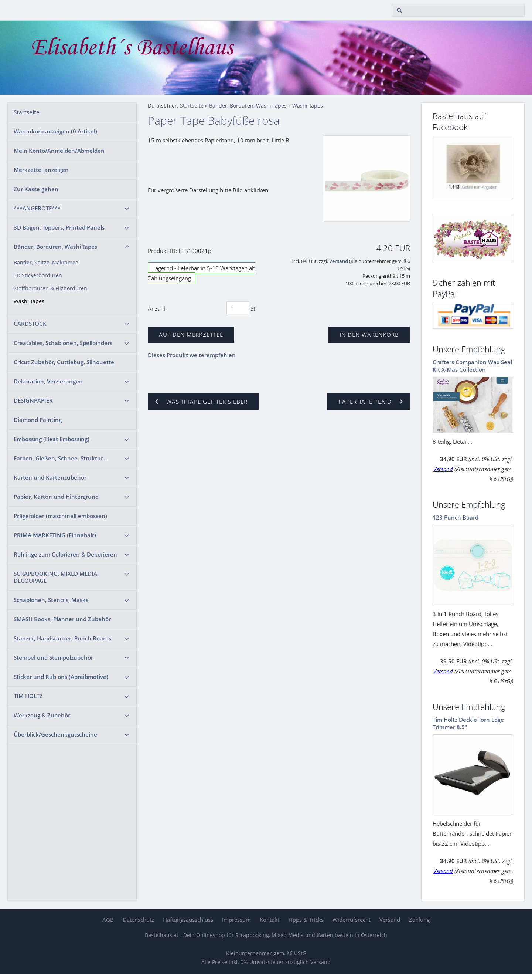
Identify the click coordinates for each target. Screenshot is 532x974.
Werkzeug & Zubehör (42, 715)
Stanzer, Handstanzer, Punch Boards (62, 638)
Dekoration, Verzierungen (48, 381)
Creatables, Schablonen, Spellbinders (63, 342)
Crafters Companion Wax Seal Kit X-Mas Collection (472, 365)
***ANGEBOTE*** (37, 208)
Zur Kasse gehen (36, 189)
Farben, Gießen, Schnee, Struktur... (61, 458)
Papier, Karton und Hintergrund (56, 496)
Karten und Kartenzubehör (50, 477)
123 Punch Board (455, 517)
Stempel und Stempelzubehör (53, 657)
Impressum (236, 919)
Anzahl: (157, 308)
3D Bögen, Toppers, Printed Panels (59, 227)
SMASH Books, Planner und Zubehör (62, 619)
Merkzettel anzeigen (41, 169)
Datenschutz (138, 919)
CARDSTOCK (30, 323)
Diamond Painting (38, 419)
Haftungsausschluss (188, 919)
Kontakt (269, 919)
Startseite (27, 112)
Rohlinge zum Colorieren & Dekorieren (65, 554)
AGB (108, 919)
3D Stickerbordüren (38, 275)
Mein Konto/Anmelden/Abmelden (59, 150)
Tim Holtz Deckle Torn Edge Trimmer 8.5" (468, 723)
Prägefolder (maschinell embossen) (60, 516)
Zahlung (419, 919)
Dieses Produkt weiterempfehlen (192, 355)
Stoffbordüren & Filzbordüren (50, 288)
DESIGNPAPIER (33, 400)
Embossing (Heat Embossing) (51, 439)
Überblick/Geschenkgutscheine (55, 734)
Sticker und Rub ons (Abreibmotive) (61, 676)
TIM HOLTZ (28, 696)
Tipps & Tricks (306, 919)
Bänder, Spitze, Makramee (46, 262)
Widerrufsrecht (351, 919)
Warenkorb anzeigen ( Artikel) (55, 131)
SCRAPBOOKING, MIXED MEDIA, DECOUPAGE (56, 577)
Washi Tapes (29, 301)
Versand (338, 261)
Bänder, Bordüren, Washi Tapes (55, 246)
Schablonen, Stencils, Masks (51, 599)
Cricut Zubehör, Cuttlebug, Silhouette (64, 362)
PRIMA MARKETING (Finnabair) (55, 535)
